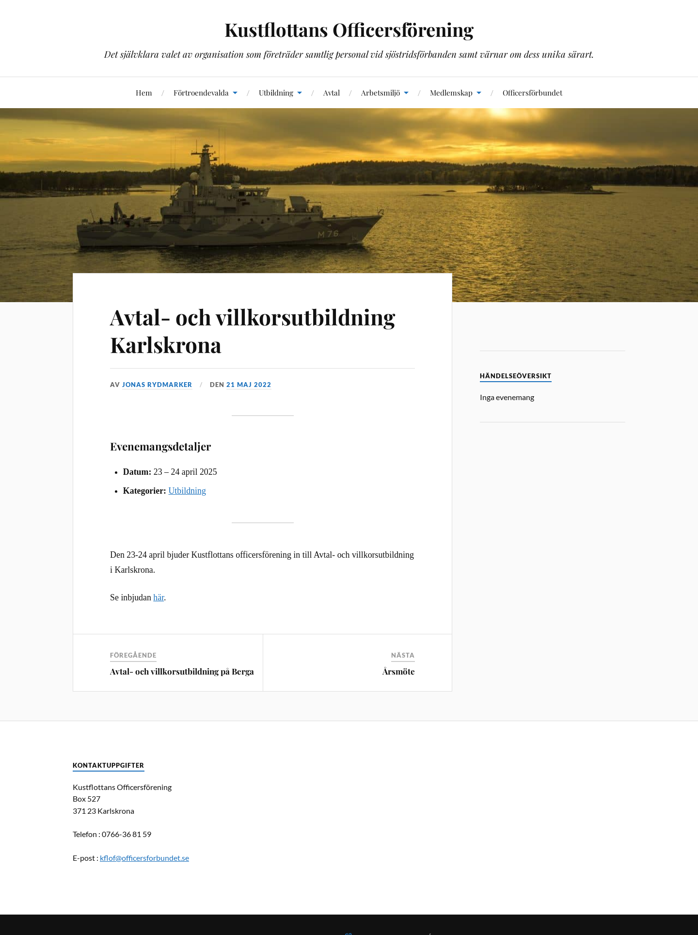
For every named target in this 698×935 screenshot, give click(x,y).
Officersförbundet (532, 92)
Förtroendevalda (201, 92)
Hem (144, 92)
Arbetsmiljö (380, 92)
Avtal (331, 92)
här (158, 597)
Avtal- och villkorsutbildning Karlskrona (252, 330)
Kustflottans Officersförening (349, 29)
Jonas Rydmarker (157, 384)
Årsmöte (398, 671)
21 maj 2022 (248, 384)
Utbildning (276, 92)
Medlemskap (451, 92)
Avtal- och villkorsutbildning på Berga (182, 671)
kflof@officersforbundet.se (144, 857)
